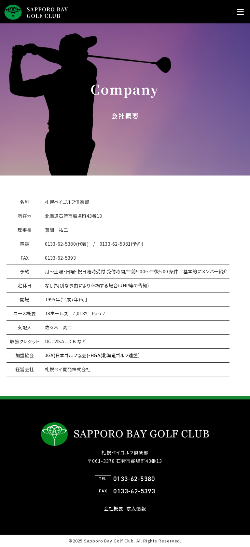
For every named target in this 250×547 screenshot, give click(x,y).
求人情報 (136, 508)
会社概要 (113, 508)
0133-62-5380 (134, 479)
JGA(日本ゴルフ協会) (66, 355)
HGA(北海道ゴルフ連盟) (115, 355)
